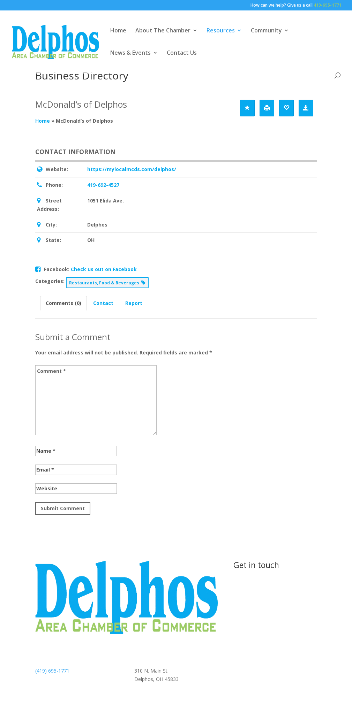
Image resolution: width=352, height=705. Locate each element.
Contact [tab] (103, 303)
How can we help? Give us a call (296, 5)
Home (118, 31)
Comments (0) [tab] (63, 303)
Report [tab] (133, 303)
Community (266, 31)
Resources (221, 31)
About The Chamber (162, 31)
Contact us (258, 589)
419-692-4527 (103, 185)
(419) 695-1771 (52, 670)
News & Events (130, 53)
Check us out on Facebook (104, 269)
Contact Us (182, 53)
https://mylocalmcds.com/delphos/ (131, 169)
